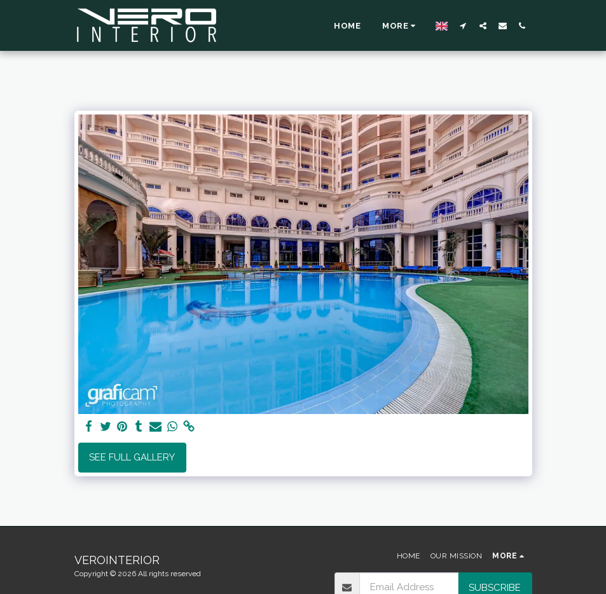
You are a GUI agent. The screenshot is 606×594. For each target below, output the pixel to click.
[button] (463, 25)
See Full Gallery (132, 457)
